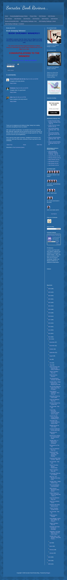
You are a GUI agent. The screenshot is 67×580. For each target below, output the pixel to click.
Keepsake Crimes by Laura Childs (55, 396)
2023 (49, 299)
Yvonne (53, 237)
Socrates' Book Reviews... (27, 7)
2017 (49, 319)
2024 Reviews (36, 18)
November (52, 345)
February (51, 549)
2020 (49, 309)
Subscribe (53, 112)
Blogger (48, 573)
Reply (11, 83)
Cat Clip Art (54, 213)
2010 (49, 557)
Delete (14, 83)
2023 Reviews (26, 18)
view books (58, 244)
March (51, 546)
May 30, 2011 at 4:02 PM (32, 79)
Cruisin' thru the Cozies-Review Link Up (54, 126)
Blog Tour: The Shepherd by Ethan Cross (55, 478)
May (51, 365)
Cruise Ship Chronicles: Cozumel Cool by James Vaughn (54, 411)
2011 (50, 339)
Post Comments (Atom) (18, 147)
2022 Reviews (17, 18)
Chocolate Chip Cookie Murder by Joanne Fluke (55, 422)
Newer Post (9, 144)
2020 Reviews (51, 16)
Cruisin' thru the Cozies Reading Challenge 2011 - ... (55, 417)
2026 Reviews (54, 18)
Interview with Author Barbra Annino (55, 505)
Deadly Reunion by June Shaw (54, 426)
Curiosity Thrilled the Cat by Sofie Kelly (55, 429)
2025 (49, 292)
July (50, 359)
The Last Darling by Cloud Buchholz (54, 485)
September (52, 352)
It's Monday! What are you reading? (55, 474)
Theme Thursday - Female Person (54, 509)
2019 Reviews (42, 16)
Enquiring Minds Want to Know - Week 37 (55, 459)
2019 (49, 312)
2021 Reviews (8, 18)
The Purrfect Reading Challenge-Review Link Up (54, 134)
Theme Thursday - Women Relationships (54, 466)
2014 (49, 330)
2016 (49, 323)
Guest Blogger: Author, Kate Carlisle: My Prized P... (55, 520)
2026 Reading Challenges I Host (29, 21)
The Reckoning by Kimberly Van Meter (55, 379)
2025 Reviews (45, 18)
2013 (49, 333)
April (50, 542)
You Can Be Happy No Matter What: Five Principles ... (55, 388)
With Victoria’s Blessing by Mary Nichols (54, 490)
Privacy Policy (33, 16)
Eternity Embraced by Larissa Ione (55, 403)
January (51, 553)
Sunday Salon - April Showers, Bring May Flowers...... (55, 537)
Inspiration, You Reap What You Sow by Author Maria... (55, 533)
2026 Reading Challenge (54, 235)
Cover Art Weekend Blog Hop (54, 400)
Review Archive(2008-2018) (12, 21)
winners (12, 70)
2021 (49, 306)
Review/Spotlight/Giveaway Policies (19, 16)
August (51, 356)
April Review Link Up (53, 161)
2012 (49, 337)
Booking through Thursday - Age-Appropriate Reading (54, 454)
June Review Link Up (53, 165)
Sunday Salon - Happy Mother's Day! (55, 482)
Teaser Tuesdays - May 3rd (54, 524)
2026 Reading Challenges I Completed (14, 23)
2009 (49, 560)
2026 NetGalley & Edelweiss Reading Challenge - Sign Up (53, 153)
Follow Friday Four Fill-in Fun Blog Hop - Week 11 (55, 494)
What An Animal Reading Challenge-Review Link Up (54, 143)
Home (6, 16)
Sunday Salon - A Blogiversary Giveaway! (54, 442)
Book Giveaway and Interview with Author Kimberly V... (55, 368)
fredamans (13, 88)
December (52, 342)
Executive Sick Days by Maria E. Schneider (55, 528)
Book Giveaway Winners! (53, 375)
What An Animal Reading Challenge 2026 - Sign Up (54, 139)
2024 (49, 295)
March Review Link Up (53, 159)
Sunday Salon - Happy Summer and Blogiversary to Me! (55, 383)
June (50, 362)
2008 (49, 564)
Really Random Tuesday (53, 515)
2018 (49, 316)
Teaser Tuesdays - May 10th (54, 470)
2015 (49, 326)
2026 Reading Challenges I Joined (47, 21)
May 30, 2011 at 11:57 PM (19, 97)
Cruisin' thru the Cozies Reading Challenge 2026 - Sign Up (54, 122)
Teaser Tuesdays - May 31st (54, 372)
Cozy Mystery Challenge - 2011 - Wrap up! (55, 393)
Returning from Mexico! (53, 433)
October (51, 349)
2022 (49, 302)
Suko (11, 97)
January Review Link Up (54, 156)
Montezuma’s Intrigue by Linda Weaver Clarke (55, 437)
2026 (49, 288)
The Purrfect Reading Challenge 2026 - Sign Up (53, 130)
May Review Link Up (53, 163)
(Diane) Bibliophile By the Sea (18, 79)
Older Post (39, 144)
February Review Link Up (54, 157)
